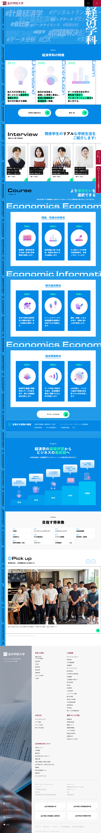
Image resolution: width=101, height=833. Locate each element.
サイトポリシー (55, 826)
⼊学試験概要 (70, 662)
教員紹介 (37, 753)
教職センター (70, 725)
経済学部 (37, 661)
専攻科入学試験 (71, 699)
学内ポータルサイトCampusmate (44, 784)
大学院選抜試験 (71, 702)
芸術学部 (37, 670)
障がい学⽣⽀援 (39, 727)
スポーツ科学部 (39, 675)
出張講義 (69, 676)
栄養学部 (37, 672)
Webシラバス (70, 784)
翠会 (68, 792)
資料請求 (69, 659)
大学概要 (37, 750)
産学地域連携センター (41, 770)
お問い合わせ (46, 826)
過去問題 (69, 688)
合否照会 (69, 708)
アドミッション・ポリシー (73, 657)
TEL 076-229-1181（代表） (10, 661)
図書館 (37, 767)
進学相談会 (70, 671)
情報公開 (37, 759)
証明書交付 (70, 736)
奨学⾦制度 (70, 682)
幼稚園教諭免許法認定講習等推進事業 (45, 794)
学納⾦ (68, 685)
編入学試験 (70, 696)
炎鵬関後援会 (70, 794)
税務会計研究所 (71, 733)
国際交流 (37, 773)
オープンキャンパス (72, 668)
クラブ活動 (38, 722)
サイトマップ (38, 826)
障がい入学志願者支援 (73, 710)
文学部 (37, 664)
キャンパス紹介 (39, 725)
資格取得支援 (70, 722)
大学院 (37, 678)
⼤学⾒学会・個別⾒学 (72, 674)
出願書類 (69, 665)
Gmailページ (38, 787)
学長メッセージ (39, 747)
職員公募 (37, 792)
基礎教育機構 (70, 727)
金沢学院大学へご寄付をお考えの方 (44, 764)
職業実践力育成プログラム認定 (75, 787)
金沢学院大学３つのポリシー (42, 756)
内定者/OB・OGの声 (72, 739)
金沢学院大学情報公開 (77, 826)
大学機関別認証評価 (40, 789)
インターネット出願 (72, 693)
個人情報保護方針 (65, 826)
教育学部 (37, 667)
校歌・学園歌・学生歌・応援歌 (42, 762)
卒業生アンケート (71, 789)
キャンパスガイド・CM (40, 776)
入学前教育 (70, 691)
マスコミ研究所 (71, 730)
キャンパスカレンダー (40, 719)
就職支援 (69, 719)
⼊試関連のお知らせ (72, 679)
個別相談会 (70, 705)
